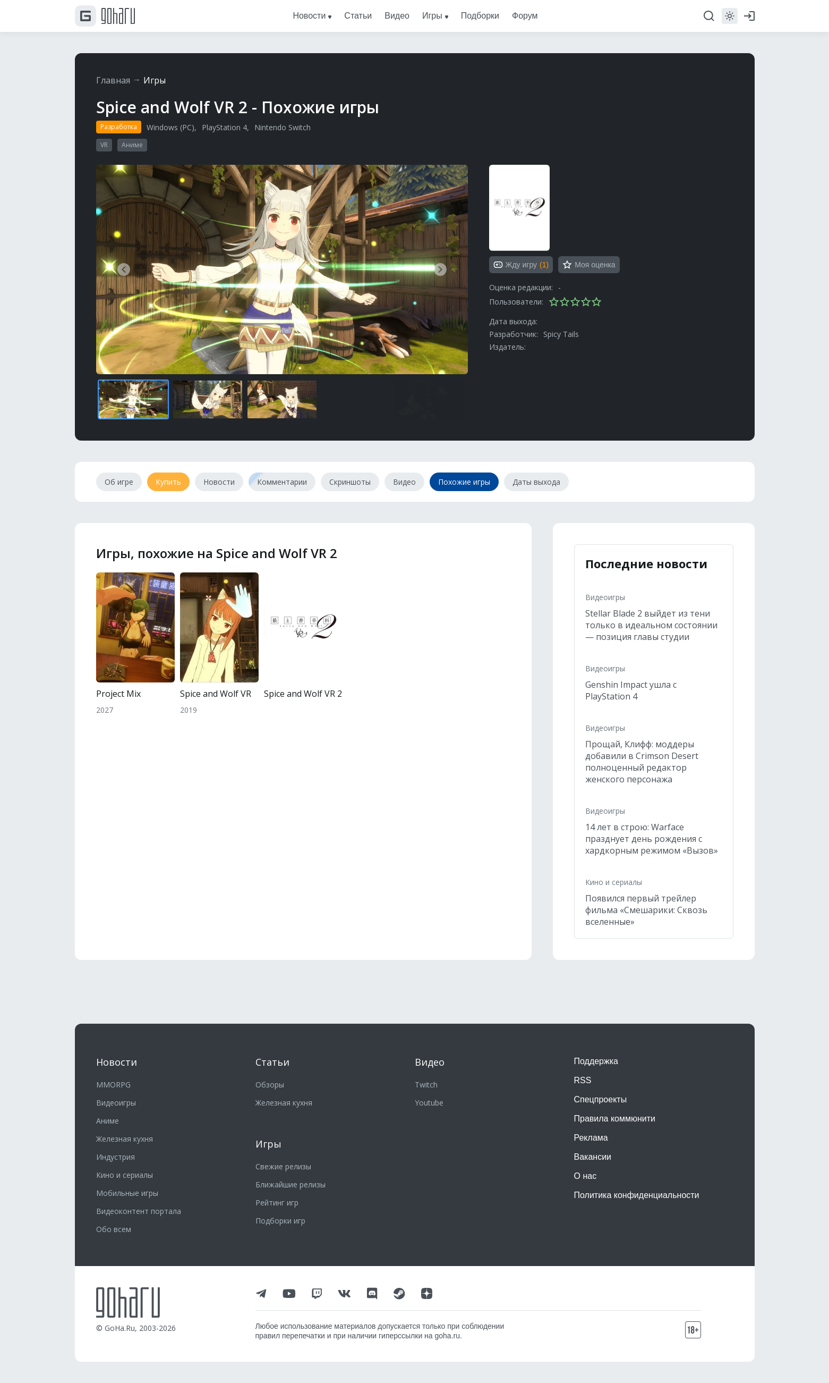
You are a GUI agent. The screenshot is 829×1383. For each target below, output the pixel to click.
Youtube (429, 1103)
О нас (585, 1175)
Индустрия (115, 1157)
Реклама (591, 1137)
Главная (113, 80)
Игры (154, 80)
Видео (430, 1062)
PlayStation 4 (224, 127)
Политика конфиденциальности (636, 1195)
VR (104, 144)
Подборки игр (280, 1221)
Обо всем (113, 1229)
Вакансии (593, 1156)
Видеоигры (605, 597)
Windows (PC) (170, 127)
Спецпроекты (600, 1099)
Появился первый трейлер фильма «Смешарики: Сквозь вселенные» (646, 909)
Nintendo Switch (282, 127)
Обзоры (269, 1085)
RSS (583, 1080)
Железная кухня (124, 1139)
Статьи (272, 1062)
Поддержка (596, 1061)
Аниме (132, 144)
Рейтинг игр (276, 1203)
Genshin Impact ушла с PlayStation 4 (631, 690)
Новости (116, 1062)
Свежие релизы (283, 1166)
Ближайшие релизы (290, 1184)
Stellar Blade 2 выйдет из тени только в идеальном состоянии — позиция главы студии (651, 625)
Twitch (426, 1085)
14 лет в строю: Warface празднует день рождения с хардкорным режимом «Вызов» (651, 838)
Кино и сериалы (613, 882)
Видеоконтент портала (138, 1211)
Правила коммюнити (615, 1118)
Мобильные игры (127, 1193)
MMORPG (113, 1085)
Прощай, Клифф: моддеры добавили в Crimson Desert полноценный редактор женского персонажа (641, 761)
